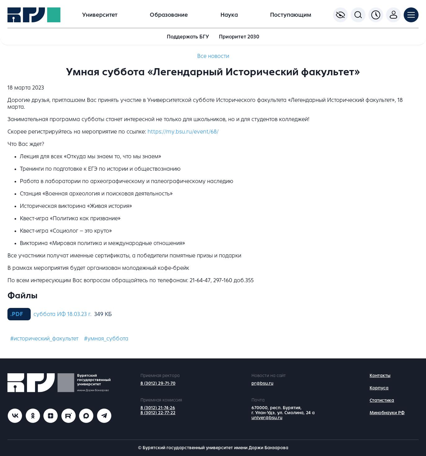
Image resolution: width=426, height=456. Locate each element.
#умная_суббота (106, 338)
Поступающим (290, 15)
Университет (100, 15)
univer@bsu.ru (266, 417)
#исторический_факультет (44, 338)
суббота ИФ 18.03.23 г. (62, 314)
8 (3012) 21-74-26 (157, 408)
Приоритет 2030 (239, 36)
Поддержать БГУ (188, 36)
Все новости (213, 56)
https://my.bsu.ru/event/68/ (183, 132)
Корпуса (379, 388)
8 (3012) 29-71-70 (157, 383)
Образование (169, 15)
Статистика (382, 400)
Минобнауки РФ (387, 412)
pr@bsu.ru (262, 383)
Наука (229, 15)
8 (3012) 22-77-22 (157, 412)
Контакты (380, 375)
